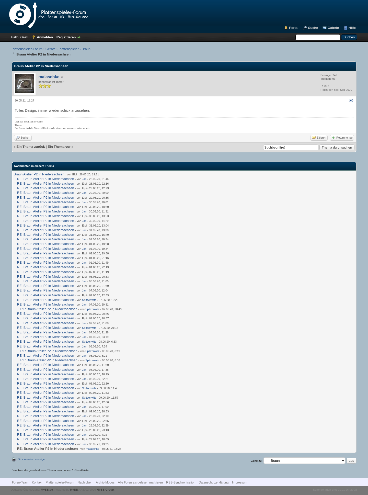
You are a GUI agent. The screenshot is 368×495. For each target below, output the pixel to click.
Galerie (333, 28)
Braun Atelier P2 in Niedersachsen (39, 174)
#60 (351, 100)
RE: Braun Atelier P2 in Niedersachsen (45, 179)
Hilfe (352, 28)
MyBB (74, 489)
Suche (313, 28)
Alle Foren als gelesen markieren (140, 482)
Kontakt (37, 482)
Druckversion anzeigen (32, 459)
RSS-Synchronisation (180, 482)
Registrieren (66, 37)
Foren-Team (20, 482)
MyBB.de (47, 489)
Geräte (50, 49)
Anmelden (45, 37)
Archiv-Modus (105, 482)
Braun (86, 49)
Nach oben (85, 482)
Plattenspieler (69, 49)
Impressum (239, 482)
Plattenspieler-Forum (27, 49)
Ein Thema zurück (30, 147)
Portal (293, 28)
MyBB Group (105, 489)
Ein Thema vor (59, 147)
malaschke (49, 77)
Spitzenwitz (89, 299)
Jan (84, 179)
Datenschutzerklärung (214, 482)
